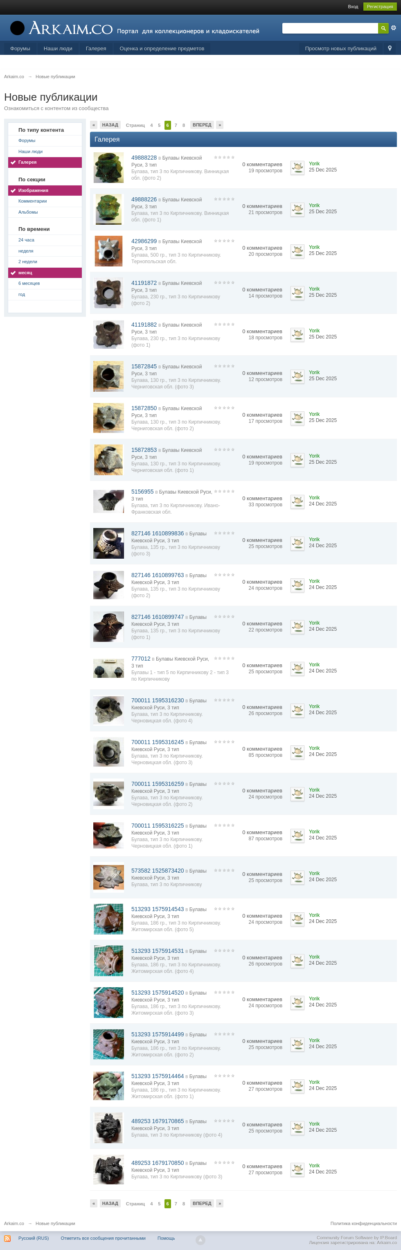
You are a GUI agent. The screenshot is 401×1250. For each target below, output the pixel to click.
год (21, 294)
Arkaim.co (14, 1223)
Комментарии (32, 201)
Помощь (166, 1238)
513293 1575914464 (157, 1076)
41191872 (144, 283)
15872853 (144, 450)
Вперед (202, 124)
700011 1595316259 (157, 784)
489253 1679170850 (157, 1163)
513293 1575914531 (157, 951)
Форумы (20, 48)
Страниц (135, 125)
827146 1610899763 (157, 575)
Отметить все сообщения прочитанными (103, 1238)
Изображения (33, 190)
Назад (110, 124)
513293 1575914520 (157, 992)
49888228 (144, 157)
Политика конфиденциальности (364, 1223)
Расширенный (393, 28)
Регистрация (380, 6)
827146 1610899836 (157, 533)
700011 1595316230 (157, 700)
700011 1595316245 (157, 742)
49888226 (144, 199)
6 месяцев (29, 283)
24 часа (26, 239)
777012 (141, 658)
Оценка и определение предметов (162, 48)
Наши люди (58, 48)
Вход (353, 6)
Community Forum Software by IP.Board (357, 1237)
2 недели (27, 261)
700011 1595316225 (157, 825)
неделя (26, 250)
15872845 (144, 366)
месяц (25, 272)
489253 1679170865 (157, 1121)
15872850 (144, 408)
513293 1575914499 (157, 1034)
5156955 (142, 491)
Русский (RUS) (33, 1238)
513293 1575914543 (157, 909)
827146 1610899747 (157, 617)
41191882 (144, 324)
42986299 (144, 241)
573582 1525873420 (157, 870)
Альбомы (28, 212)
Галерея (96, 48)
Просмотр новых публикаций (340, 48)
